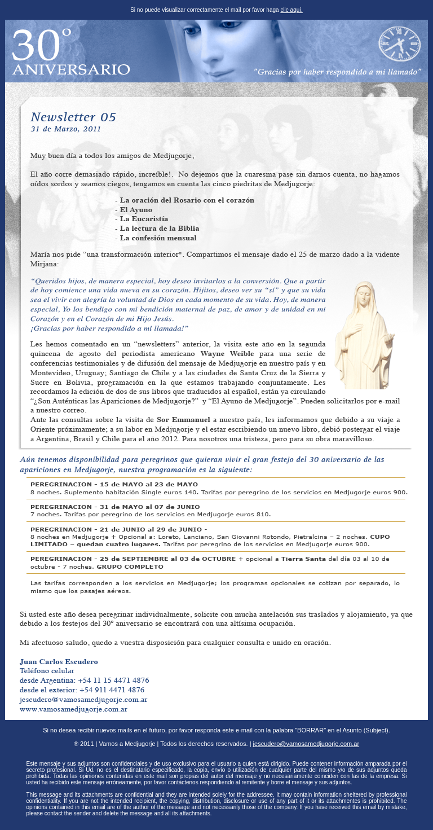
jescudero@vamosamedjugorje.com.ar (306, 743)
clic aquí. (291, 10)
